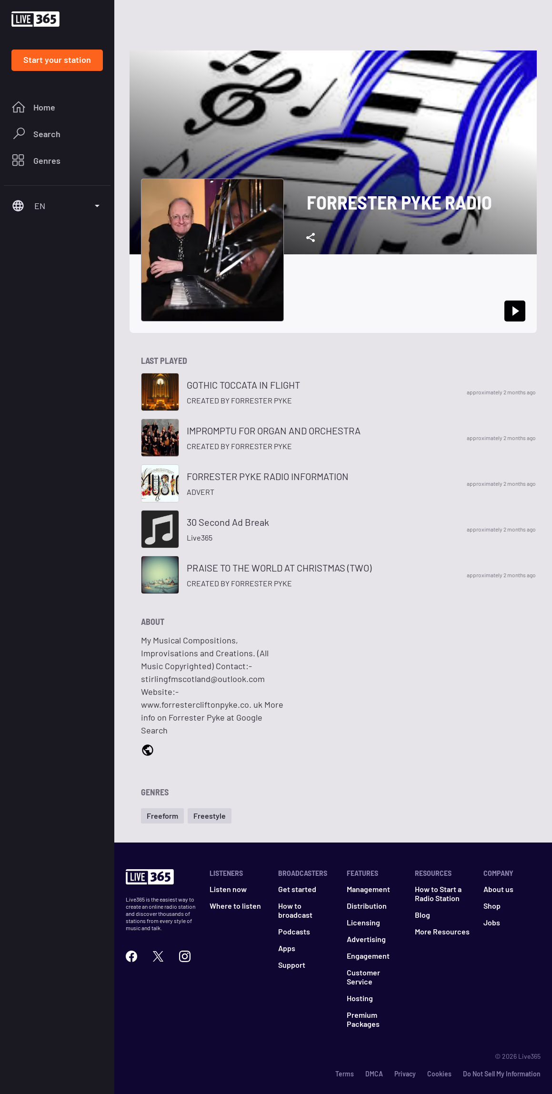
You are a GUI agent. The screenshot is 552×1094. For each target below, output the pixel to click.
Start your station (57, 59)
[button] (162, 815)
